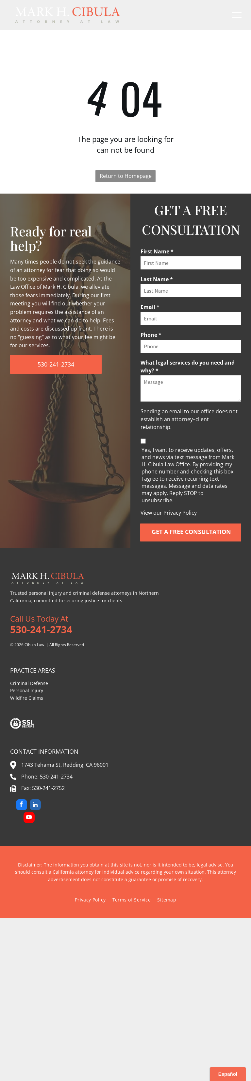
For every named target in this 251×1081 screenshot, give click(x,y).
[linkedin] (35, 805)
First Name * (157, 251)
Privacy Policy (180, 512)
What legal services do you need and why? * (188, 366)
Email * (150, 307)
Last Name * (157, 279)
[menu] (236, 15)
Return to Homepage (126, 176)
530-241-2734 (56, 776)
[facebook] (21, 805)
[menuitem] (90, 899)
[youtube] (29, 818)
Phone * (151, 334)
